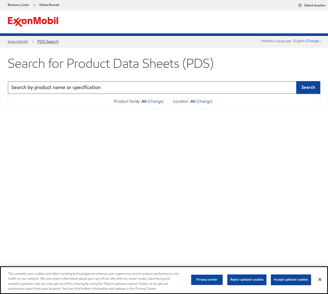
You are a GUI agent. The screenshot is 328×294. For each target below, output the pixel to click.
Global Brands (49, 5)
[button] (315, 87)
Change (312, 41)
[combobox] (164, 87)
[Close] (319, 279)
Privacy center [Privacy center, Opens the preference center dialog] (206, 279)
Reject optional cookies (247, 279)
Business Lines (18, 5)
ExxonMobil (18, 41)
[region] (164, 280)
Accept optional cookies (291, 279)
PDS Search (48, 41)
